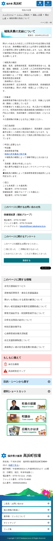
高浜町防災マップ (14, 371)
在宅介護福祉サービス (15, 286)
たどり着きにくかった (37, 254)
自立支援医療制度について (17, 340)
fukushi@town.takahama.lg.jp (33, 226)
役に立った (11, 249)
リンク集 (8, 529)
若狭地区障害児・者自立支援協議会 (21, 293)
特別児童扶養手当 (12, 326)
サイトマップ (10, 523)
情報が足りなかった (30, 249)
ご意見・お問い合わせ (13, 503)
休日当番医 (11, 364)
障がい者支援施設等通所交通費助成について (25, 306)
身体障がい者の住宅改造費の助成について (24, 347)
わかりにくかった (14, 254)
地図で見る (14, 465)
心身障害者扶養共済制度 (16, 333)
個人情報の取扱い (12, 510)
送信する (27, 260)
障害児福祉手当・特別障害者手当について (24, 313)
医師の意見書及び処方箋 (15, 154)
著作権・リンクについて (14, 516)
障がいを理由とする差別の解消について (23, 299)
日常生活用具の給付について (18, 320)
